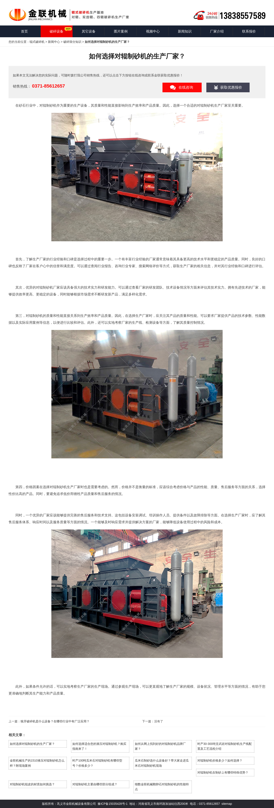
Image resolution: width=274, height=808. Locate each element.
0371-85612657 (48, 86)
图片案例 (121, 31)
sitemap (227, 803)
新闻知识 (185, 31)
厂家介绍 (217, 31)
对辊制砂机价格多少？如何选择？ (219, 760)
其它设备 (88, 31)
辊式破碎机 (37, 41)
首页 (24, 31)
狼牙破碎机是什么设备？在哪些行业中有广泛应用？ (55, 721)
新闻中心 (54, 41)
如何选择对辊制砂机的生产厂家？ (32, 743)
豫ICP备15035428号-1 (113, 803)
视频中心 (153, 31)
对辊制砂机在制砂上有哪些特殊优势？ (222, 772)
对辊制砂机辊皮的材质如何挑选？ (32, 784)
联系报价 (249, 31)
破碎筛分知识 (72, 41)
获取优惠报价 (231, 87)
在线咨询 (186, 87)
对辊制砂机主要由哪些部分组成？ (94, 784)
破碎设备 (56, 31)
